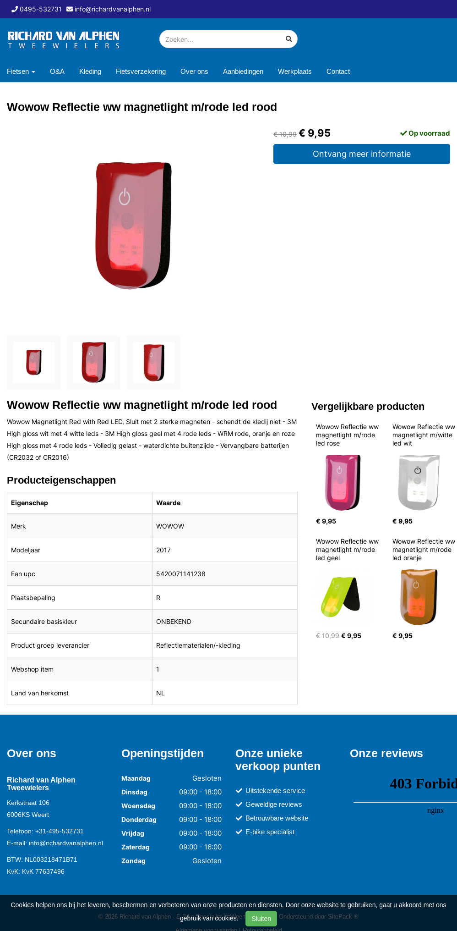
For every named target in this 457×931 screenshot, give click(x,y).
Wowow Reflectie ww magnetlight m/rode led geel (348, 549)
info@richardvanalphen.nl (66, 843)
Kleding (90, 71)
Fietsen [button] (21, 71)
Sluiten (261, 918)
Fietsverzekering (141, 71)
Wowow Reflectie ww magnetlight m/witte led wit (424, 435)
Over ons (194, 71)
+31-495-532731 (59, 831)
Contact (338, 71)
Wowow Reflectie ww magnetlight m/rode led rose (348, 435)
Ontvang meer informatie (362, 154)
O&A (57, 71)
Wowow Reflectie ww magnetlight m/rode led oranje (424, 549)
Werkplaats (295, 71)
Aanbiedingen (243, 71)
